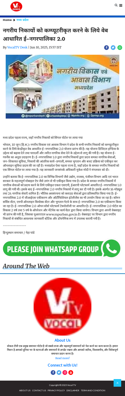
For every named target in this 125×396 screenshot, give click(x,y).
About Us (62, 340)
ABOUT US (24, 390)
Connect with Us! (63, 365)
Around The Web (26, 266)
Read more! (62, 358)
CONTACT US (39, 390)
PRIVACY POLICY (56, 390)
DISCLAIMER (72, 390)
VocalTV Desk (17, 47)
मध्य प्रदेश (22, 20)
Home (7, 20)
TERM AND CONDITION (93, 390)
